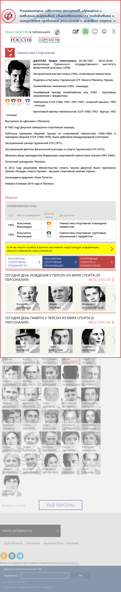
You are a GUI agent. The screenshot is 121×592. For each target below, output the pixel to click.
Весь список (99, 281)
